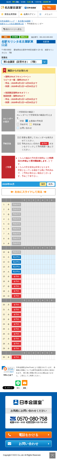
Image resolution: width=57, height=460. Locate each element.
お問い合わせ (28, 443)
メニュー (48, 14)
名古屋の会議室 (24, 21)
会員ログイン (29, 14)
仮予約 (16, 276)
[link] (8, 369)
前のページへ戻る (14, 29)
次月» (50, 184)
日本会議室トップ (7, 21)
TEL (47, 7)
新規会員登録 (10, 14)
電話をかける (28, 435)
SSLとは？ (8, 375)
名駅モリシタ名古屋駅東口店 (12, 24)
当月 (43, 184)
